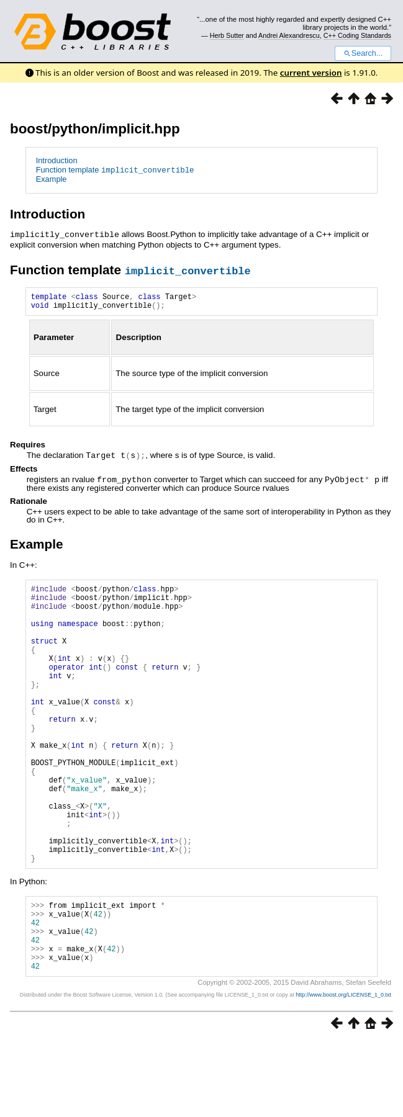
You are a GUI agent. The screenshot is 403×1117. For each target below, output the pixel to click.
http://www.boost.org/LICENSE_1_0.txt (343, 1071)
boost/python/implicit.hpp (95, 129)
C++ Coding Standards (357, 35)
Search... (363, 53)
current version (311, 72)
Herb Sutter (227, 35)
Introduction (57, 160)
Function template (115, 169)
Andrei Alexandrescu (289, 35)
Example (51, 179)
